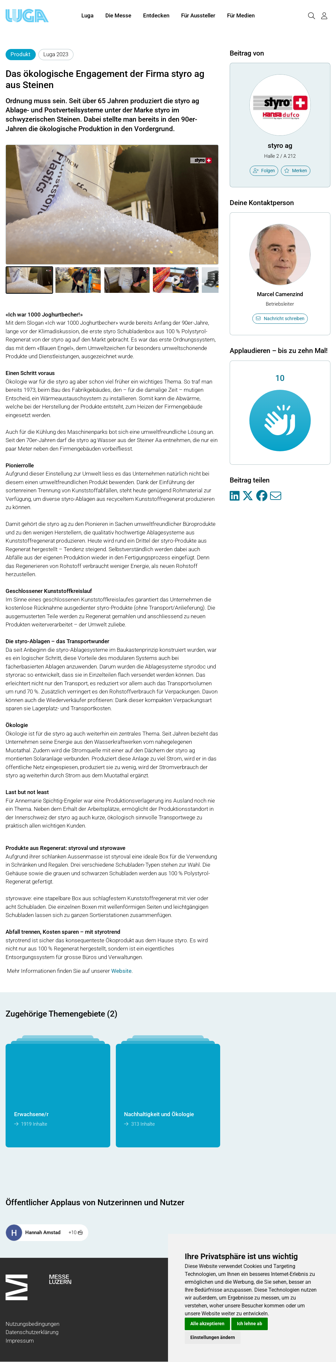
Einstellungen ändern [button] (212, 1337)
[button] (29, 280)
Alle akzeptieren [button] (207, 1323)
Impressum (20, 1340)
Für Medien (241, 15)
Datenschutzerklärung (32, 1332)
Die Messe (118, 15)
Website (121, 971)
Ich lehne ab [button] (249, 1323)
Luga (87, 15)
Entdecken (156, 15)
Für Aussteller (198, 15)
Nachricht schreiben (279, 318)
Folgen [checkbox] (264, 170)
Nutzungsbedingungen (32, 1324)
